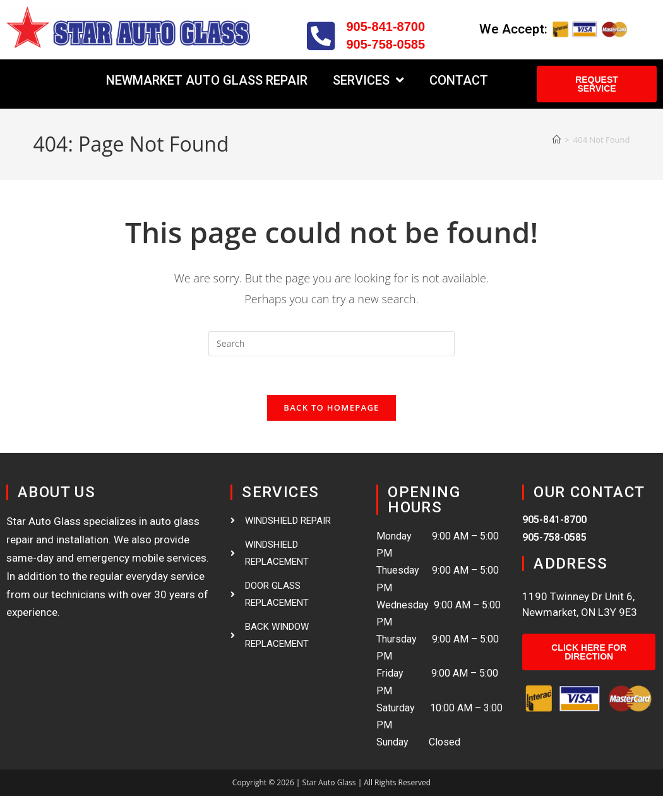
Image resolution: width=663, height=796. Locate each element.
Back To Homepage (331, 407)
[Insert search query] (331, 343)
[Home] (556, 139)
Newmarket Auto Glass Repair (207, 80)
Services (368, 80)
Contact (458, 80)
